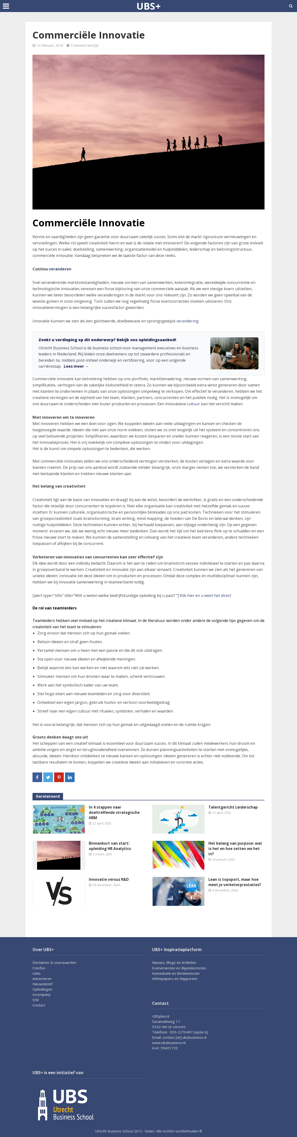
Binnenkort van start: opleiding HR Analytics (110, 846)
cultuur (193, 403)
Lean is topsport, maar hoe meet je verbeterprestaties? (236, 882)
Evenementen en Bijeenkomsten (179, 968)
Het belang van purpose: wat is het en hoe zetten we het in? (236, 849)
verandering (187, 321)
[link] (148, 353)
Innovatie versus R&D (109, 879)
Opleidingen (42, 989)
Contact (38, 1005)
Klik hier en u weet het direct (205, 595)
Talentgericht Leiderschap (234, 807)
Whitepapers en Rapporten (174, 978)
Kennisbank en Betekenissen (176, 973)
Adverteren (42, 978)
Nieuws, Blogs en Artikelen (174, 962)
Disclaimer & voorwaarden (54, 962)
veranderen (60, 269)
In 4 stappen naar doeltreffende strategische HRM (115, 813)
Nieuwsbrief (42, 983)
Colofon (38, 968)
